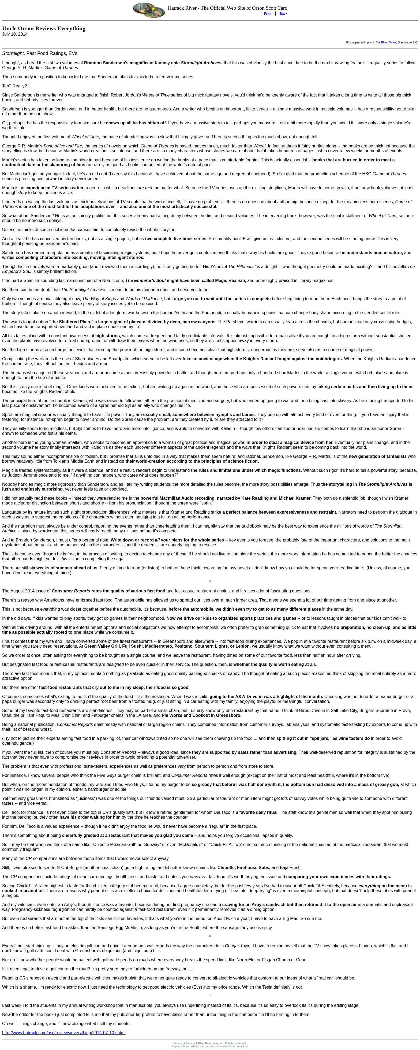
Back (283, 14)
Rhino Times (388, 42)
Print (267, 14)
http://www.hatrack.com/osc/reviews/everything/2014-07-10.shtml (64, 1032)
